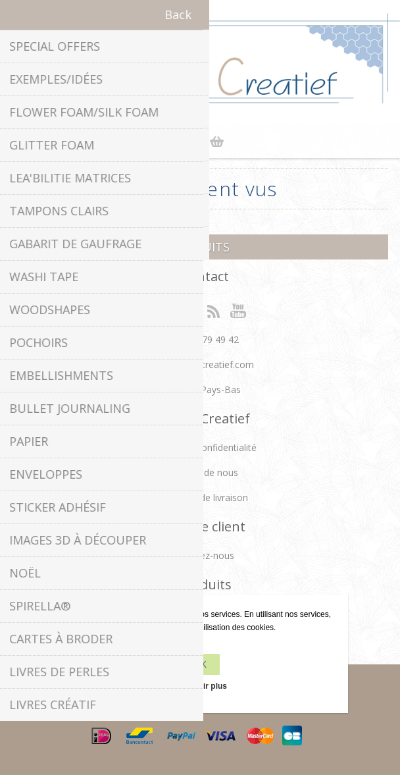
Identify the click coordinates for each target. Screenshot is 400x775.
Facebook (161, 310)
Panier (216, 141)
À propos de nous (200, 472)
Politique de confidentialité (200, 447)
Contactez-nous (200, 555)
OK (200, 664)
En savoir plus (200, 686)
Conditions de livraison (200, 497)
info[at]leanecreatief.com (200, 364)
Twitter (187, 310)
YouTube (239, 310)
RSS (213, 310)
